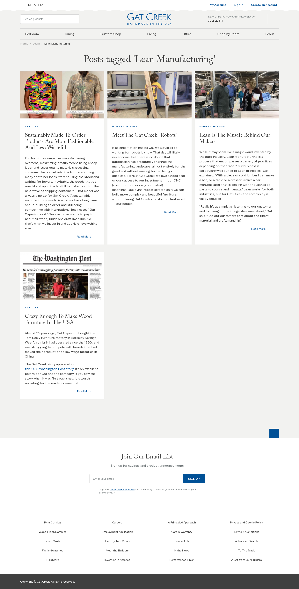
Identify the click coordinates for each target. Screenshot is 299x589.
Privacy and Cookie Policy (246, 522)
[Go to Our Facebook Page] (252, 581)
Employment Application (117, 531)
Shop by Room (228, 34)
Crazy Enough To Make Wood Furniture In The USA (59, 319)
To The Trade (246, 550)
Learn (269, 34)
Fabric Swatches (52, 550)
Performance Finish (181, 559)
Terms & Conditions (246, 531)
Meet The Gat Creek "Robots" (145, 135)
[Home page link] (149, 19)
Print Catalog (52, 522)
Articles (32, 126)
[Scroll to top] (274, 433)
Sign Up (194, 478)
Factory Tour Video (117, 541)
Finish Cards (53, 541)
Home (24, 43)
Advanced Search (246, 541)
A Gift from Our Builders (246, 559)
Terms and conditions (122, 489)
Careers (117, 522)
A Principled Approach (182, 522)
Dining (70, 34)
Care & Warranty (181, 531)
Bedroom (32, 34)
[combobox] (49, 19)
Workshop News (125, 126)
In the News (181, 550)
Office (187, 34)
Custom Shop (110, 34)
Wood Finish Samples (53, 531)
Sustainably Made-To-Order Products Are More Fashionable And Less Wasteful (60, 142)
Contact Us (181, 541)
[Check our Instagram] (263, 581)
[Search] (74, 19)
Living (151, 34)
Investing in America (117, 559)
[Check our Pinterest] (274, 581)
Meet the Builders (117, 550)
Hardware (52, 559)
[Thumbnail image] (62, 94)
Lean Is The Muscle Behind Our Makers (235, 138)
